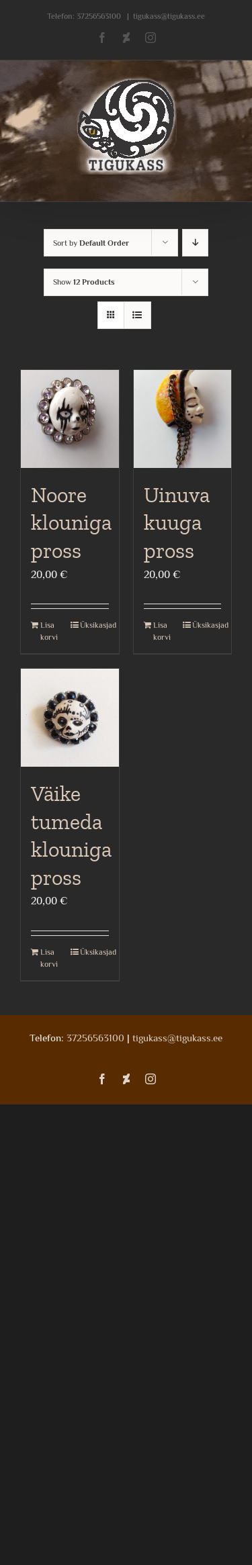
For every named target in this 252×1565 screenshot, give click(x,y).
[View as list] (137, 315)
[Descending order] (195, 242)
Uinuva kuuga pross (177, 522)
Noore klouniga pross (71, 522)
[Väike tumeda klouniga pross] (70, 718)
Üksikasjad (94, 625)
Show (84, 282)
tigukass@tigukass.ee (169, 16)
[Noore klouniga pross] (70, 419)
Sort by (91, 243)
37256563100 (99, 16)
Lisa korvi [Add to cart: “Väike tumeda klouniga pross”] (49, 958)
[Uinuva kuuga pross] (183, 419)
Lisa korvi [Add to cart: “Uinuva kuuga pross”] (162, 631)
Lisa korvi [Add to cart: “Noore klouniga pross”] (49, 631)
